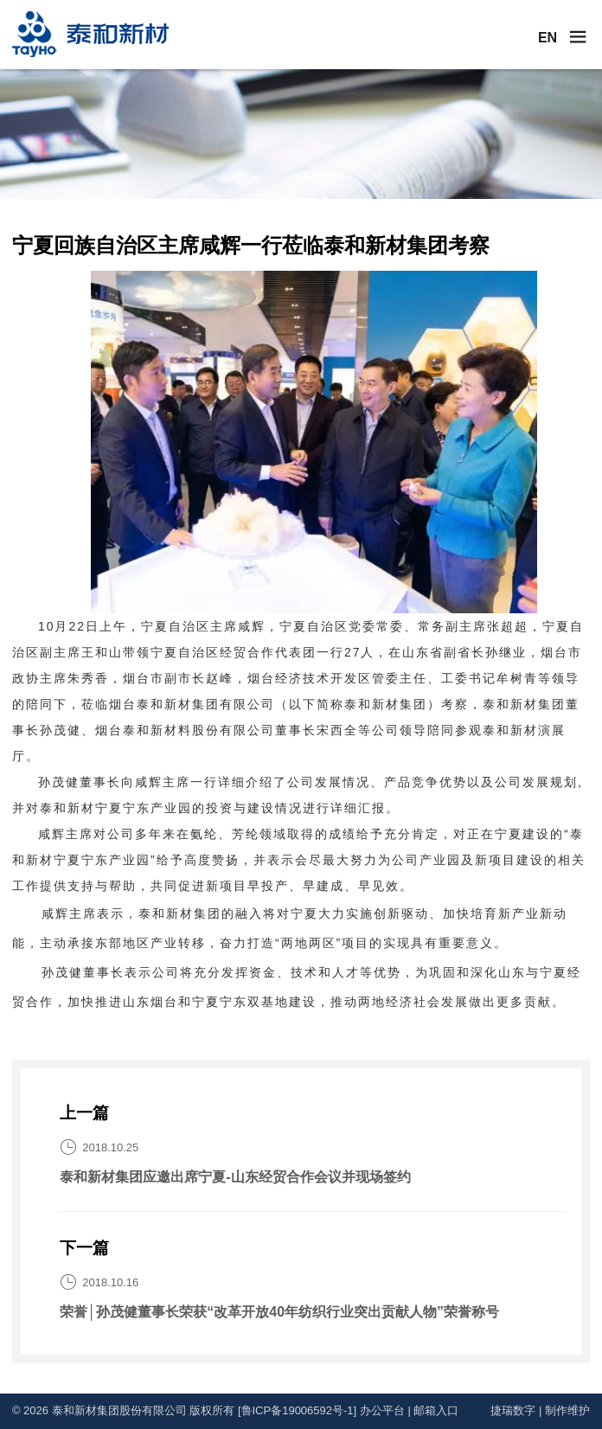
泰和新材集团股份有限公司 (119, 1410)
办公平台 (382, 1410)
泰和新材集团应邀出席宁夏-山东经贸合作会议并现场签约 (235, 1176)
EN (547, 37)
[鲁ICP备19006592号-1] (297, 1410)
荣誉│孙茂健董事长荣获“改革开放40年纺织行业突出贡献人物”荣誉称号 (279, 1311)
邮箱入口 (435, 1410)
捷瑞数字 (512, 1410)
